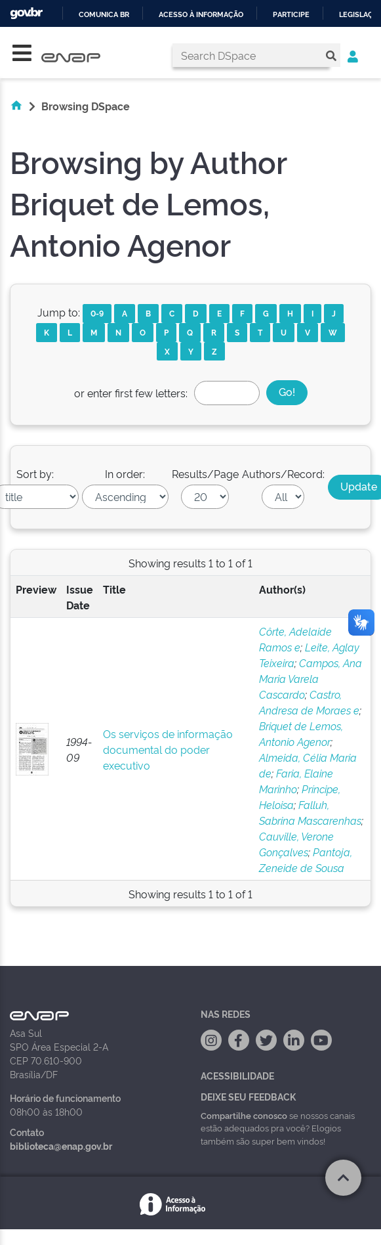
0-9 (97, 312)
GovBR (26, 13)
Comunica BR (104, 15)
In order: (125, 473)
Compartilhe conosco (244, 1115)
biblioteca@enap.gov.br (61, 1145)
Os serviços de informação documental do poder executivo (168, 749)
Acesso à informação (201, 15)
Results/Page (205, 473)
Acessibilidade (237, 1075)
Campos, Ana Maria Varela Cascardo (310, 678)
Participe (291, 15)
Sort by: (35, 473)
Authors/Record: (283, 473)
